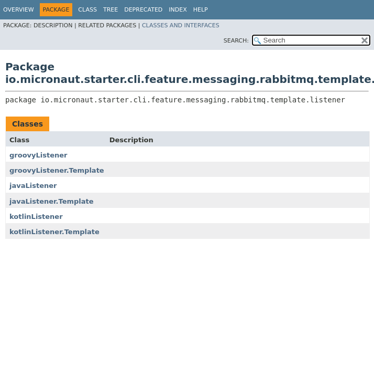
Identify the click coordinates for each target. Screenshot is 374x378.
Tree (110, 9)
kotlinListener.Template (54, 232)
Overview (18, 9)
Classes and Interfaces (180, 25)
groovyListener (38, 155)
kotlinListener (36, 216)
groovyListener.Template (56, 170)
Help (200, 9)
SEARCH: (236, 40)
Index (177, 9)
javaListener (33, 186)
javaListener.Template (51, 201)
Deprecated (143, 9)
